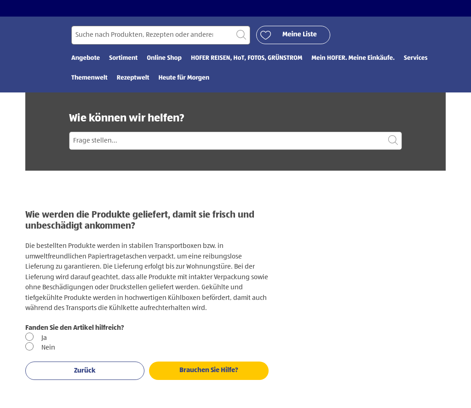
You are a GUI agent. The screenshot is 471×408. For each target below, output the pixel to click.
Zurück (85, 370)
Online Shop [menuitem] (164, 58)
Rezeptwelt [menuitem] (133, 78)
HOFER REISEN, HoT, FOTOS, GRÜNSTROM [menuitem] (246, 58)
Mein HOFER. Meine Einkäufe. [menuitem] (353, 58)
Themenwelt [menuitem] (89, 78)
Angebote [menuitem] (85, 58)
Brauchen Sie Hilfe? (208, 370)
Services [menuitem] (415, 58)
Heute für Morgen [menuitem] (183, 78)
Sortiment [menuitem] (123, 58)
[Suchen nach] (160, 35)
